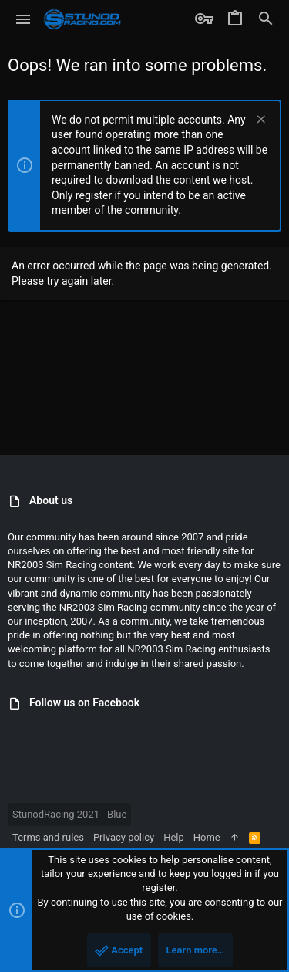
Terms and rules (48, 837)
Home (206, 837)
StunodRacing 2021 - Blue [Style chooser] (69, 814)
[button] (23, 19)
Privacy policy (123, 837)
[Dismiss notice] (259, 121)
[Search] (265, 19)
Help (173, 837)
